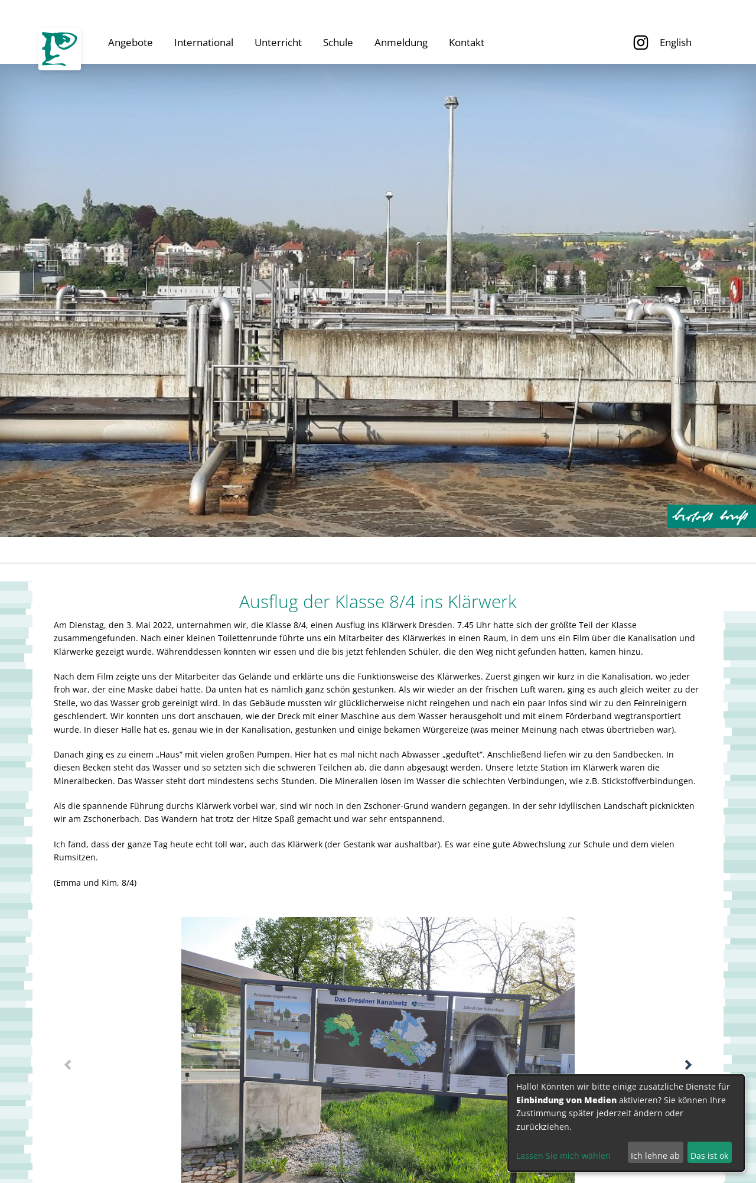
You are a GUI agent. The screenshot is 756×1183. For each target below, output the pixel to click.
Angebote (130, 42)
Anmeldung (401, 42)
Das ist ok (709, 1155)
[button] (688, 1065)
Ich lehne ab (655, 1155)
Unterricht (278, 42)
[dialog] (626, 1123)
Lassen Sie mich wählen (563, 1155)
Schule (338, 42)
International (203, 42)
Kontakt (466, 42)
